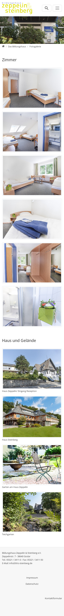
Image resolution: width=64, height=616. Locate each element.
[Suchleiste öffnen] (46, 8)
